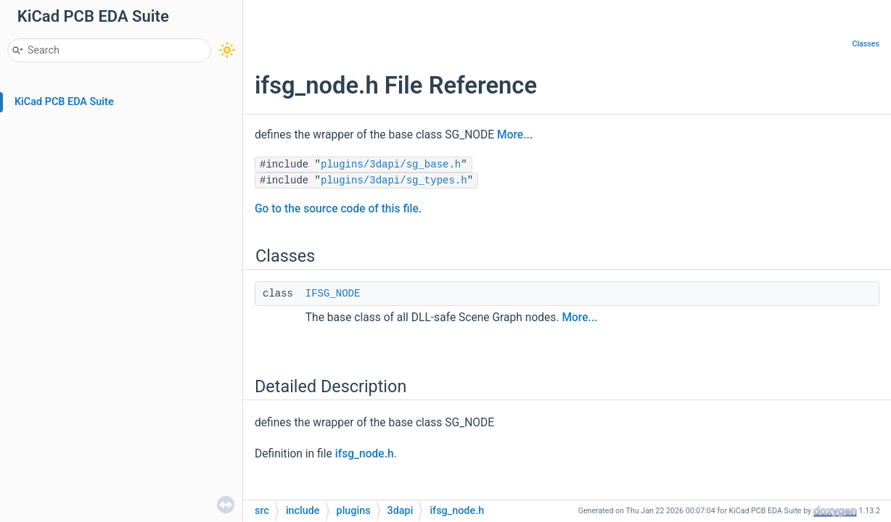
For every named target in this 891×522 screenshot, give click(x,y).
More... (515, 134)
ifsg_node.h (364, 453)
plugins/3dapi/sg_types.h (394, 180)
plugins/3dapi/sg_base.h (391, 164)
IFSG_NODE (333, 293)
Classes (865, 44)
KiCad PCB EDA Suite (64, 102)
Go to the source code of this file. (338, 208)
